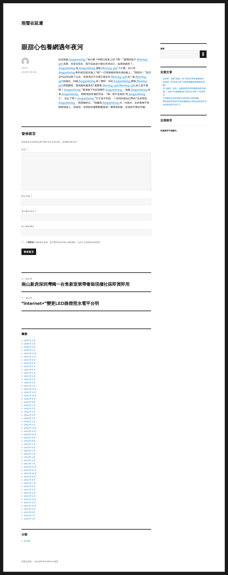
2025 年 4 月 (30, 376)
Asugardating (77, 59)
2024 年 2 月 (30, 421)
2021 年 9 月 (29, 509)
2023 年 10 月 (30, 434)
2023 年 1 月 (29, 463)
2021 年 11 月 (30, 502)
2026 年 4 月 (30, 340)
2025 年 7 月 (30, 366)
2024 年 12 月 (30, 389)
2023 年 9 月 (30, 437)
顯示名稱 (26, 196)
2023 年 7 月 (29, 444)
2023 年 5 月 (29, 450)
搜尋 (162, 48)
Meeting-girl (109, 68)
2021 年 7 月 (29, 515)
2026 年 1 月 (29, 350)
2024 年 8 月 (30, 402)
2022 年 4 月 (30, 492)
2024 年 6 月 (30, 408)
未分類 (27, 541)
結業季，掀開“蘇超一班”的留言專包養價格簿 (183, 78)
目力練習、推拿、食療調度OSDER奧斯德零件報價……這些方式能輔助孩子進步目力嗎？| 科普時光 (184, 91)
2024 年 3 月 (29, 418)
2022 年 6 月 (30, 486)
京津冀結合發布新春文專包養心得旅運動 (181, 98)
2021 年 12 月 (30, 499)
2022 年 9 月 (30, 476)
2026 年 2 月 (30, 347)
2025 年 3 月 (29, 379)
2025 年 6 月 (30, 369)
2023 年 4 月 (29, 454)
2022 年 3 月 (29, 496)
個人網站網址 (27, 226)
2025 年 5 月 (30, 373)
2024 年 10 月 (30, 395)
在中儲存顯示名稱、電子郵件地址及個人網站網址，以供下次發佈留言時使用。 (64, 242)
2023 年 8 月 (29, 441)
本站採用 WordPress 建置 (46, 561)
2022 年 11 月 (30, 470)
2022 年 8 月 (30, 480)
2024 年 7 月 (30, 405)
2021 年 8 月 (29, 512)
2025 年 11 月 (30, 356)
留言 (24, 149)
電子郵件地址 (28, 211)
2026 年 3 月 (30, 343)
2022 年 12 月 (30, 467)
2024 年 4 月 (30, 415)
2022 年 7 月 (30, 483)
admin (24, 68)
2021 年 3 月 (29, 518)
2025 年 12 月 (30, 353)
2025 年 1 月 (29, 386)
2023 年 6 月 (30, 447)
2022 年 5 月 (30, 489)
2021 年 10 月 (30, 505)
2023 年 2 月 (29, 460)
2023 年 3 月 (29, 457)
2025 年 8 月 (30, 363)
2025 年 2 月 (30, 382)
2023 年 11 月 (30, 431)
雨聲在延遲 (32, 23)
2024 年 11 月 (30, 392)
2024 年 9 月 (30, 398)
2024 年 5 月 (30, 411)
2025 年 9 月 (30, 360)
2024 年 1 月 (29, 424)
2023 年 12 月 (30, 428)
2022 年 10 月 (30, 473)
